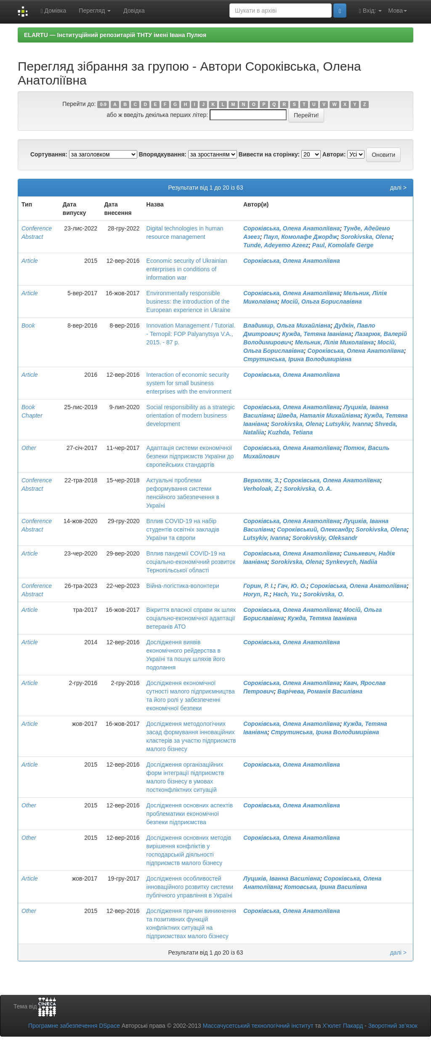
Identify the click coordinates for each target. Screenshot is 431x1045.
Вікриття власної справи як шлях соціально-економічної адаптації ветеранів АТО (191, 618)
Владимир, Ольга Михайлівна (286, 325)
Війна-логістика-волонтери (182, 585)
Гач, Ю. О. (291, 585)
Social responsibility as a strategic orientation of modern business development (190, 415)
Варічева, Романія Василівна (319, 691)
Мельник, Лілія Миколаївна (334, 342)
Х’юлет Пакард (342, 1025)
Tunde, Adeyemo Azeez (276, 245)
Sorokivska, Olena (366, 236)
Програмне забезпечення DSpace (74, 1025)
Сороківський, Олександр (314, 529)
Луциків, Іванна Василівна (281, 878)
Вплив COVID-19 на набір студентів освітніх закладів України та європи (182, 529)
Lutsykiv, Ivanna (348, 424)
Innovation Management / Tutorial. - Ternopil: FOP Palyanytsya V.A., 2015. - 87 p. (191, 334)
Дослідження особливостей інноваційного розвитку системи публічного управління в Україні (189, 887)
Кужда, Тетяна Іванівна (316, 334)
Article (29, 260)
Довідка (133, 10)
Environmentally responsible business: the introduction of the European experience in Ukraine (188, 301)
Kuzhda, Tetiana (290, 432)
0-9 (103, 104)
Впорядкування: (162, 154)
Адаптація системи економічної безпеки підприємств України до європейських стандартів (190, 456)
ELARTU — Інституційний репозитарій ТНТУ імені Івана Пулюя (115, 35)
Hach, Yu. (286, 594)
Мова (397, 10)
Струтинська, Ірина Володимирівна (297, 359)
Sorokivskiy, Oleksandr (325, 537)
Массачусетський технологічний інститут (258, 1025)
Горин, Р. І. (258, 585)
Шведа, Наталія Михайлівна (318, 415)
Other (28, 447)
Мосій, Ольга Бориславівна (321, 301)
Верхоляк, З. (261, 480)
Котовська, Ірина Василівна (325, 887)
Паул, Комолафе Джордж (300, 236)
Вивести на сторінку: (269, 154)
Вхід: (370, 10)
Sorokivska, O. (323, 594)
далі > (398, 187)
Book (28, 325)
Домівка (53, 10)
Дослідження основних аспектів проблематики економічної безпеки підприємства (189, 813)
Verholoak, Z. (261, 488)
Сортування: (48, 154)
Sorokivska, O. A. (308, 488)
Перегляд (95, 10)
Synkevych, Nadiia (351, 561)
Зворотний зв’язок (393, 1025)
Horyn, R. (256, 594)
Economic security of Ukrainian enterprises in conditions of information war (186, 269)
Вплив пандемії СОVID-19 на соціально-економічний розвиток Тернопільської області (190, 562)
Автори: (334, 154)
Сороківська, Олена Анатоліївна (291, 228)
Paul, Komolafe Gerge (342, 245)
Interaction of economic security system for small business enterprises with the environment (188, 383)
